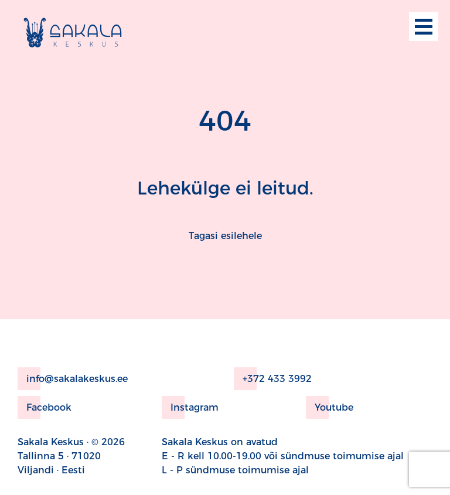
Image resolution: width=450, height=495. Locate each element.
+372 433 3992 (273, 378)
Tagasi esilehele (225, 235)
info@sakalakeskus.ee (73, 378)
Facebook (44, 407)
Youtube (329, 407)
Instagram (190, 407)
